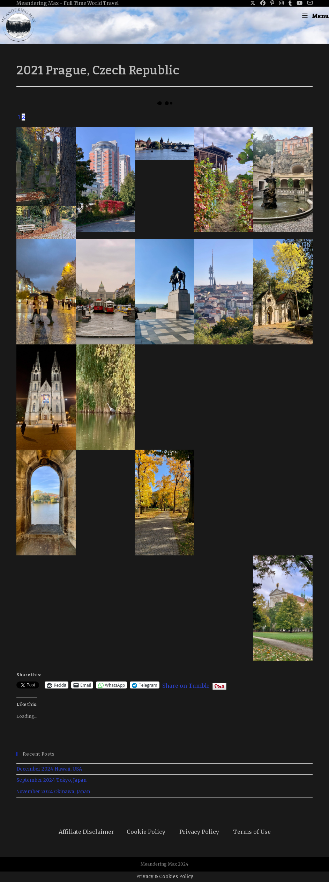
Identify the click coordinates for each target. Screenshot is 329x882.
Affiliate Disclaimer (86, 831)
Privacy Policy (199, 831)
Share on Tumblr (186, 685)
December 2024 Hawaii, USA (49, 769)
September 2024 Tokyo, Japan (51, 780)
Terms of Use (252, 831)
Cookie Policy (146, 831)
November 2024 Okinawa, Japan (53, 792)
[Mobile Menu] (315, 16)
